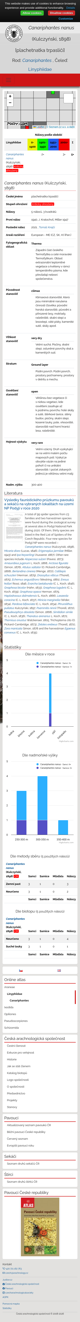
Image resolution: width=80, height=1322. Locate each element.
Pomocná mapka (11, 1303)
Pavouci (9, 1288)
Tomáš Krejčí (47, 227)
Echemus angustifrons (25, 579)
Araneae (9, 987)
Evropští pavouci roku (20, 1145)
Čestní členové (16, 1045)
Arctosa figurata (58, 563)
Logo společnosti (18, 1079)
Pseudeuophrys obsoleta (19, 612)
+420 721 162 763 (13, 1268)
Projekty (12, 1100)
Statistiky (7, 1308)
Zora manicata (13, 628)
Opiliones (10, 1014)
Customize (66, 18)
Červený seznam (17, 1138)
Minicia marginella (49, 600)
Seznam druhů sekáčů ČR (23, 1163)
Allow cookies (32, 12)
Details (70, 7)
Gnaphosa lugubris (54, 587)
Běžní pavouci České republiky (26, 1132)
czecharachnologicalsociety (19, 1292)
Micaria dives (12, 550)
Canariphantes (19, 1000)
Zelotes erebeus (47, 624)
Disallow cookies (61, 12)
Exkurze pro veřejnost (20, 1052)
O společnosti (15, 1086)
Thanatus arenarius (38, 616)
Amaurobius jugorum (17, 563)
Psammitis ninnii (46, 608)
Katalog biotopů (17, 1073)
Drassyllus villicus (47, 575)
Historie (12, 1059)
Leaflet (38, 126)
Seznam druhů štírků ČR (22, 1181)
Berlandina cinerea (23, 571)
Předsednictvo (16, 1093)
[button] (27, 127)
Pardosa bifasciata (23, 604)
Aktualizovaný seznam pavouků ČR (29, 1125)
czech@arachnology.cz (16, 1273)
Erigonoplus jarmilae (51, 550)
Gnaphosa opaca (30, 591)
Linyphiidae (40, 69)
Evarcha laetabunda (40, 583)
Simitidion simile (63, 612)
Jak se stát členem (19, 1066)
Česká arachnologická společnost (22, 1284)
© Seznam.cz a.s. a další (60, 126)
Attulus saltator (31, 567)
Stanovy (12, 1107)
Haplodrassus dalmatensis (20, 595)
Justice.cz (7, 1279)
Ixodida (8, 1007)
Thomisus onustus (15, 620)
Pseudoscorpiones (16, 1021)
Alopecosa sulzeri (35, 559)
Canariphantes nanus (38, 546)
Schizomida (11, 1027)
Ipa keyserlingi (25, 554)
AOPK (5, 1297)
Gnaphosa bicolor (15, 587)
